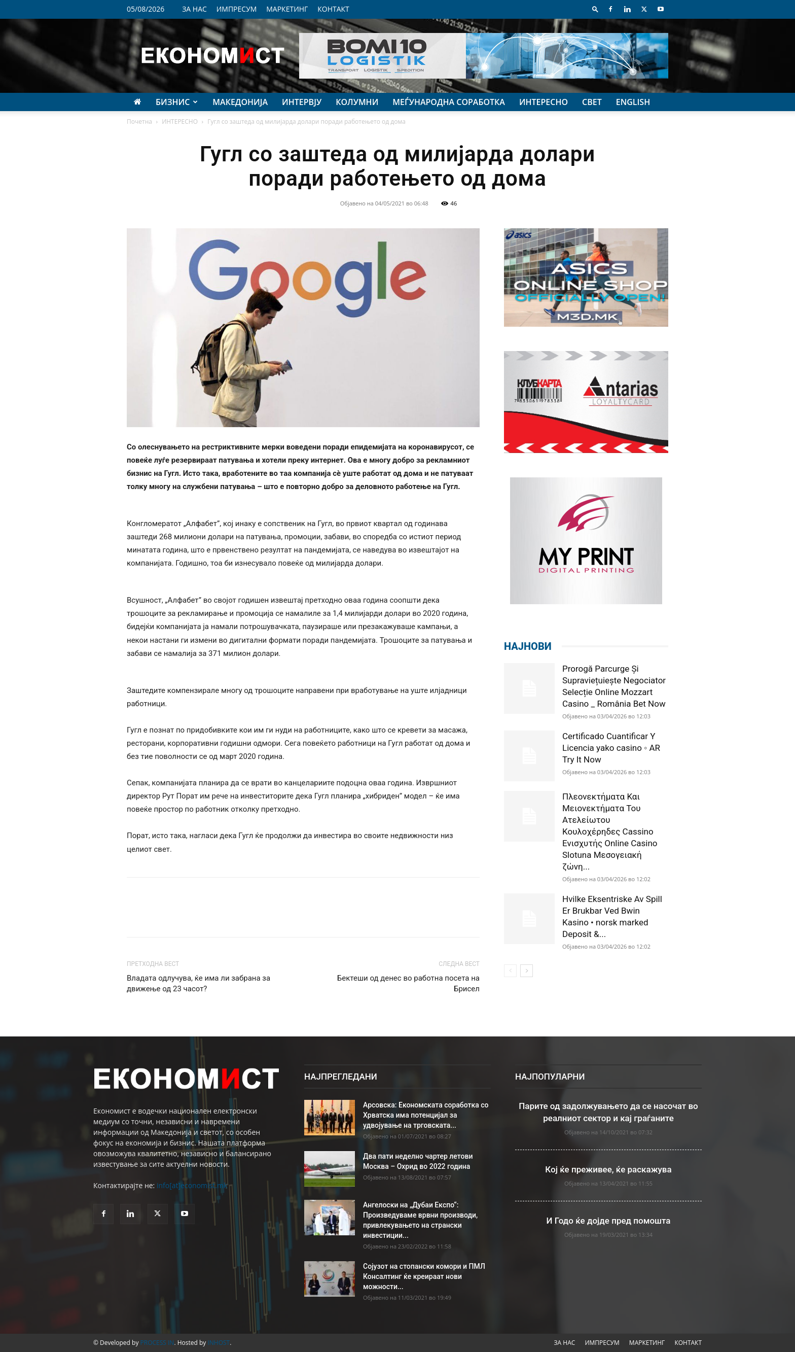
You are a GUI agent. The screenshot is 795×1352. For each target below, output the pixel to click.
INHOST (218, 1342)
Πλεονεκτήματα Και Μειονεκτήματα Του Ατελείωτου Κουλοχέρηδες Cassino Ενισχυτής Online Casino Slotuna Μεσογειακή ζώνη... (610, 831)
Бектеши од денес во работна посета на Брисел (408, 983)
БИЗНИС (177, 102)
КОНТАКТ (333, 9)
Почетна (139, 121)
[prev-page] (510, 970)
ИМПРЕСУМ (236, 9)
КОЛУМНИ (357, 102)
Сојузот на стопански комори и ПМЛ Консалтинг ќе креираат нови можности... (424, 1276)
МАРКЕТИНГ (287, 9)
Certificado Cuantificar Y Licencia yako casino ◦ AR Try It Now (611, 748)
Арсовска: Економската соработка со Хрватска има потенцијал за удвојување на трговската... (425, 1115)
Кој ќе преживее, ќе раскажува (608, 1169)
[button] (595, 9)
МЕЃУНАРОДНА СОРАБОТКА (448, 102)
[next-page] (526, 970)
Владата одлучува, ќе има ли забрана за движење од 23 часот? (198, 983)
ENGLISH (633, 102)
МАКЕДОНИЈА (240, 102)
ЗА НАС (194, 9)
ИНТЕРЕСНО (543, 102)
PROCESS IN (157, 1342)
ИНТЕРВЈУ (301, 102)
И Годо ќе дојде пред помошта (609, 1221)
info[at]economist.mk (192, 1185)
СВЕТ (592, 102)
